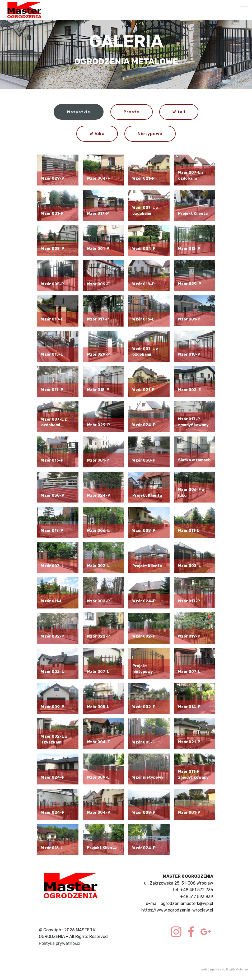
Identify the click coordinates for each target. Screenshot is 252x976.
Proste (131, 111)
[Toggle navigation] (244, 8)
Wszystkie (78, 111)
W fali (178, 111)
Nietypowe (150, 133)
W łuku (97, 133)
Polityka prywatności (59, 943)
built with (228, 970)
